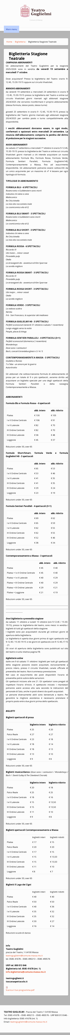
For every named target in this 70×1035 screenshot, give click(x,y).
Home (9, 41)
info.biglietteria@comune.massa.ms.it (26, 972)
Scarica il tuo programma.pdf (20, 990)
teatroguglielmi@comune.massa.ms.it (24, 955)
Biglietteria (20, 41)
